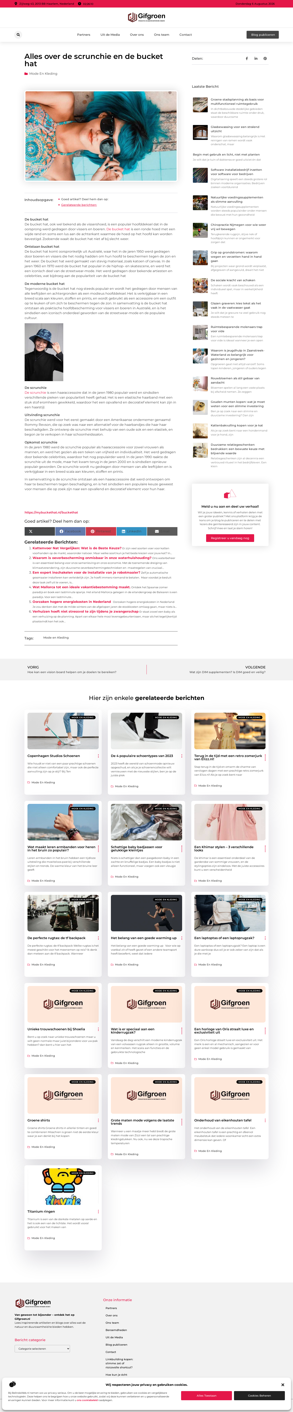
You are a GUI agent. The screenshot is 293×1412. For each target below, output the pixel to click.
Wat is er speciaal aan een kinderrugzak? (132, 1030)
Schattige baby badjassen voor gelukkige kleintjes (136, 848)
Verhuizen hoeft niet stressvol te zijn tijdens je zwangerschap (86, 611)
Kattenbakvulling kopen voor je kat (237, 425)
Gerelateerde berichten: (79, 205)
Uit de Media (110, 35)
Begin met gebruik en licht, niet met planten (226, 154)
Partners (83, 35)
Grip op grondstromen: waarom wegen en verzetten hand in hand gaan (236, 257)
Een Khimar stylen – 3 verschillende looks (224, 848)
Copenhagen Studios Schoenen (53, 756)
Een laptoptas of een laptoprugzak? (224, 938)
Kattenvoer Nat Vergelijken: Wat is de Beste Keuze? (77, 548)
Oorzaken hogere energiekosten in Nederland (72, 602)
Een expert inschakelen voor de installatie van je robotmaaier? (86, 572)
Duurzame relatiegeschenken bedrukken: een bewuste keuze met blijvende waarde (238, 449)
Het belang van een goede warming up (144, 938)
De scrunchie (35, 393)
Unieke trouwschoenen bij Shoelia (56, 1029)
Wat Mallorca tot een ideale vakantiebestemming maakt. (81, 587)
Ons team (161, 35)
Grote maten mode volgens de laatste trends (142, 1121)
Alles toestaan (206, 1395)
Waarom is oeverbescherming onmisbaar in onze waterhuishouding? (92, 558)
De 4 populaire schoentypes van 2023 (142, 756)
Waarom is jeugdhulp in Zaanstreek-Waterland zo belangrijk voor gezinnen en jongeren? (237, 355)
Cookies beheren (259, 1395)
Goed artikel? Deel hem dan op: (84, 199)
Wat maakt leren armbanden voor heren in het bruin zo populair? (61, 848)
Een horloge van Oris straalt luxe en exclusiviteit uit (224, 1030)
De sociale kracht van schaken (233, 280)
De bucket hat (118, 229)
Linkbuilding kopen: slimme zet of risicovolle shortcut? (119, 1363)
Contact (185, 35)
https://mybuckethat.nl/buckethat (51, 512)
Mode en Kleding (43, 74)
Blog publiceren (116, 1344)
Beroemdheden (116, 1330)
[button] (283, 1385)
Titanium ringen (41, 1211)
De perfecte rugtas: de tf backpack (56, 938)
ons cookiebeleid (87, 1400)
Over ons (137, 35)
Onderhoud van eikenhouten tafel (222, 1120)
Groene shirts (38, 1120)
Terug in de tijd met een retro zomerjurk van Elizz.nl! (228, 757)
